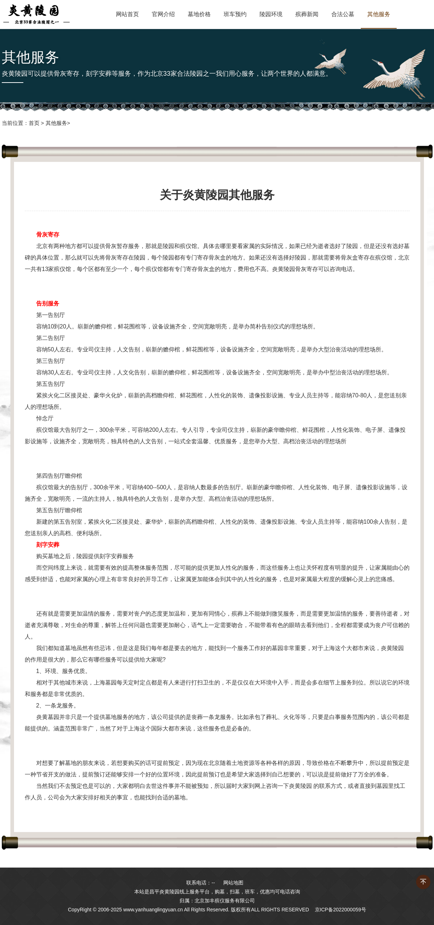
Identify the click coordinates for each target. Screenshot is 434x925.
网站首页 (127, 14)
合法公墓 (342, 14)
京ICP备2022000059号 (340, 909)
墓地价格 (199, 14)
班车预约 (235, 14)
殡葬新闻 (306, 14)
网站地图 (233, 883)
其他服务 (378, 14)
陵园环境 (271, 14)
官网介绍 (163, 14)
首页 (34, 123)
